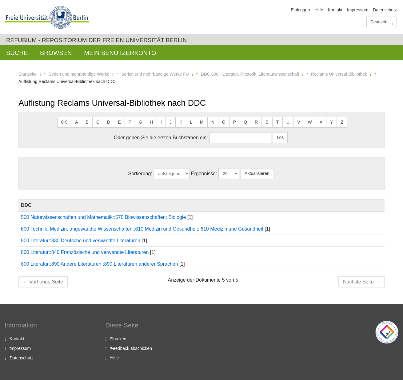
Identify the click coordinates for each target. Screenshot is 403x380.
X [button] (321, 122)
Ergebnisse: (204, 173)
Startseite (27, 74)
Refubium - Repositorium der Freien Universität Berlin (96, 40)
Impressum (357, 9)
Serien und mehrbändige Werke (79, 74)
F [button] (130, 122)
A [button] (76, 122)
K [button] (180, 122)
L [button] (191, 122)
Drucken (118, 338)
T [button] (277, 122)
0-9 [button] (64, 122)
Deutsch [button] (381, 21)
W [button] (310, 122)
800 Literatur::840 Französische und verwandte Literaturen (85, 252)
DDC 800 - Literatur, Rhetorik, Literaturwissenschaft (250, 74)
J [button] (171, 122)
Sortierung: (140, 173)
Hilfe (318, 9)
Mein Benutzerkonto (120, 52)
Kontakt (335, 9)
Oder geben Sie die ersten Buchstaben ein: (161, 137)
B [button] (87, 122)
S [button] (266, 122)
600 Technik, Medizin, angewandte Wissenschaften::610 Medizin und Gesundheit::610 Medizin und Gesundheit (142, 229)
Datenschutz (385, 9)
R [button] (256, 122)
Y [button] (331, 122)
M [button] (202, 122)
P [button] (234, 122)
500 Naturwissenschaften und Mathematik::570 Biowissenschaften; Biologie (103, 217)
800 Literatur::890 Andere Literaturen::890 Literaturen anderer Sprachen (99, 264)
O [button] (223, 122)
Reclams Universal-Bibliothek (339, 74)
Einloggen (300, 9)
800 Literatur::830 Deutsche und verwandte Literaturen (80, 240)
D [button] (108, 122)
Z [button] (342, 122)
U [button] (287, 122)
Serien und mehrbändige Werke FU (155, 74)
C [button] (97, 122)
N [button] (212, 122)
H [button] (151, 122)
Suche (17, 52)
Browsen (56, 52)
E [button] (119, 122)
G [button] (140, 122)
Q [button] (245, 122)
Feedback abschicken (131, 348)
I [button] (161, 122)
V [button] (298, 122)
